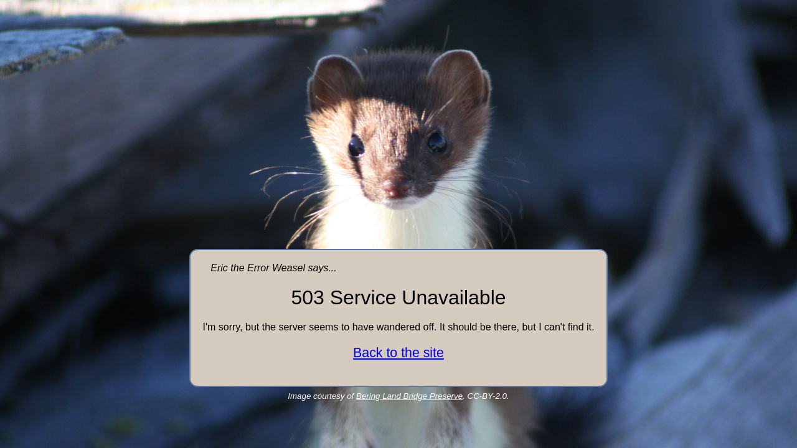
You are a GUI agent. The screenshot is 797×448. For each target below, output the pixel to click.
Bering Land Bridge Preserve (409, 396)
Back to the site (398, 352)
